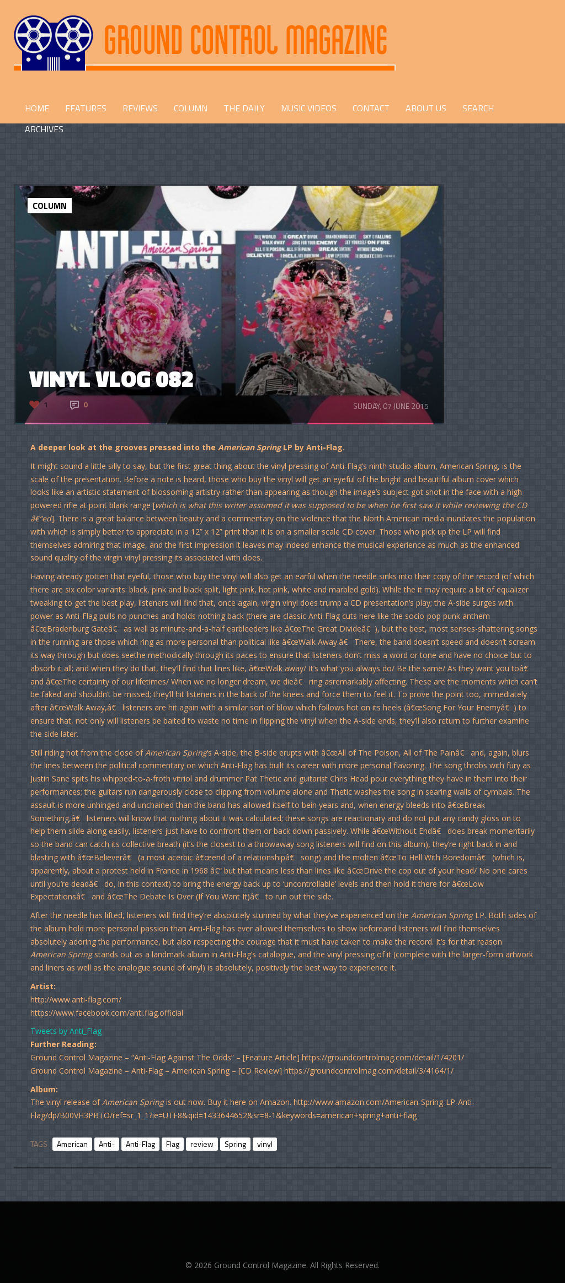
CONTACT (371, 108)
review (202, 1144)
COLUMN (190, 108)
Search (478, 108)
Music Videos (309, 108)
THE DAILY (244, 108)
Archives (44, 129)
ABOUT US (426, 108)
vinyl (265, 1144)
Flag (172, 1144)
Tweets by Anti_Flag (66, 1031)
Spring (235, 1144)
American (72, 1144)
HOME (37, 108)
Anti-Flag (140, 1144)
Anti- (107, 1144)
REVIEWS (140, 108)
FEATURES (85, 108)
